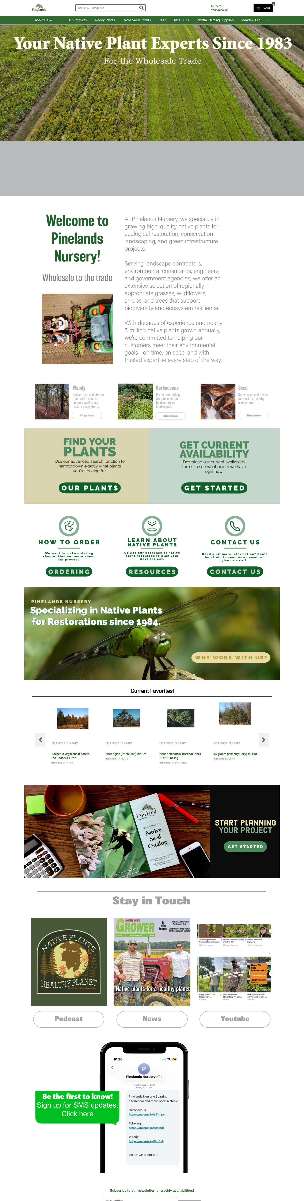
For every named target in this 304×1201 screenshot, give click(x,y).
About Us (41, 20)
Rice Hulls (181, 20)
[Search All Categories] (110, 7)
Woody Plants (104, 20)
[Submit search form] (141, 7)
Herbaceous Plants (137, 20)
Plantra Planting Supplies (215, 20)
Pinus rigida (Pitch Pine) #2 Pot (179, 754)
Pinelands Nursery (65, 743)
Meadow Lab (251, 20)
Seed (162, 20)
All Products (78, 20)
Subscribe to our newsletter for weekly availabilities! (152, 1190)
